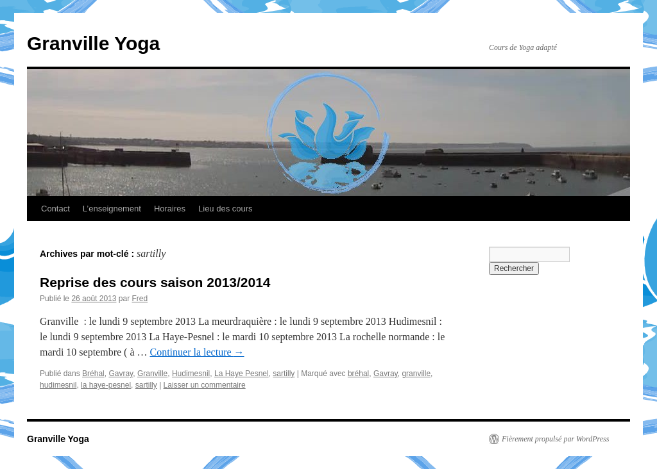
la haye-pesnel (106, 385)
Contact (55, 208)
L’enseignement (112, 208)
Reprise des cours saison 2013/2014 (155, 282)
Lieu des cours (225, 208)
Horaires (169, 208)
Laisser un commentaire (205, 385)
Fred (140, 298)
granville (416, 373)
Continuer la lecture (197, 352)
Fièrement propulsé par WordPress (555, 438)
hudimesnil (58, 385)
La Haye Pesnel (241, 373)
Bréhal (93, 373)
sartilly (283, 373)
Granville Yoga (93, 43)
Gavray (120, 373)
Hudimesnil (191, 373)
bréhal (358, 373)
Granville (152, 373)
